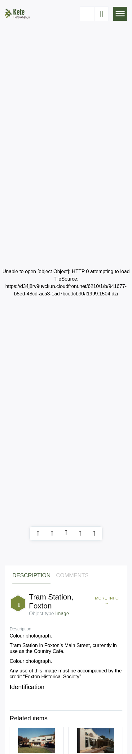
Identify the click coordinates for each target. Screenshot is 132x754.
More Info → (107, 600)
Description (31, 575)
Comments (72, 575)
